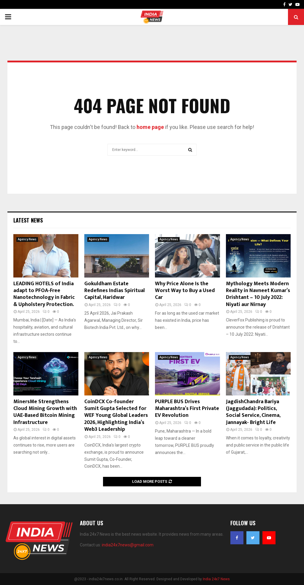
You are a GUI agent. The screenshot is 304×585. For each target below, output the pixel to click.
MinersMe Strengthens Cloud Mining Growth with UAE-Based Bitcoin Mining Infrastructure (45, 412)
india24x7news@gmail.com (127, 545)
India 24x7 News (216, 579)
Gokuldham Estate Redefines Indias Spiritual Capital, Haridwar (114, 290)
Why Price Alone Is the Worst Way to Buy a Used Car (185, 290)
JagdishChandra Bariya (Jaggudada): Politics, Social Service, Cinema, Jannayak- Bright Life (253, 412)
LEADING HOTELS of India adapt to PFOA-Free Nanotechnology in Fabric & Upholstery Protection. (44, 294)
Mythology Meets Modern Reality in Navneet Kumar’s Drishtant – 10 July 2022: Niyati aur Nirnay (258, 294)
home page (150, 127)
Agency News (27, 239)
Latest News (28, 220)
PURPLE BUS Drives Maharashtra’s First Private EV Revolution (187, 408)
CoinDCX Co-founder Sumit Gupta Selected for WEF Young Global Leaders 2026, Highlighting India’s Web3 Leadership (116, 415)
